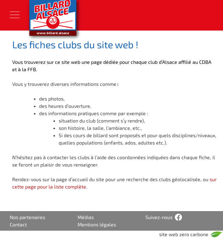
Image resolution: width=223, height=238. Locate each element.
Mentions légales (97, 224)
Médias (86, 217)
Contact (18, 224)
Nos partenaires (27, 217)
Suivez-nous (159, 217)
